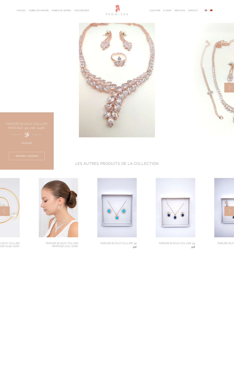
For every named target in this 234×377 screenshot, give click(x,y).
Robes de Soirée (61, 10)
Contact (193, 10)
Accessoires (81, 10)
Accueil (21, 10)
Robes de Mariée (39, 10)
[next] (229, 87)
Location (155, 10)
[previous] (5, 211)
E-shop (167, 10)
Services (179, 10)
